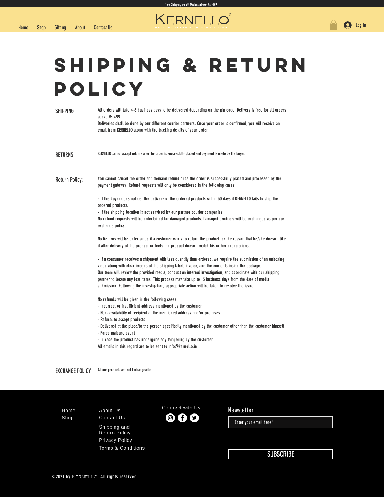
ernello (198, 20)
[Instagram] (170, 417)
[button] (333, 25)
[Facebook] (182, 417)
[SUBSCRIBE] (280, 454)
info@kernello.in (183, 346)
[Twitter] (194, 417)
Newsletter (241, 410)
